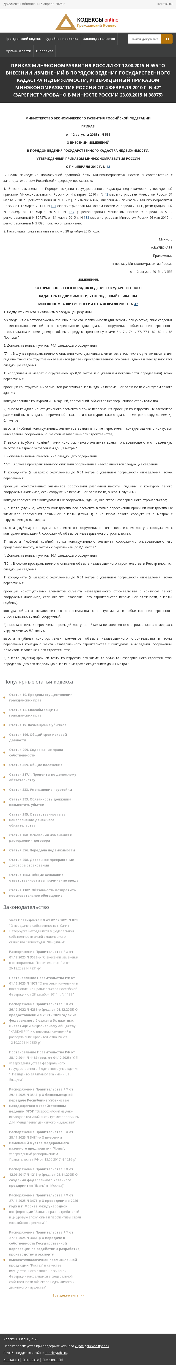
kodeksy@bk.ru (56, 1353)
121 (53, 206)
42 (108, 166)
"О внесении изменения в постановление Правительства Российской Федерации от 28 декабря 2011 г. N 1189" (43, 988)
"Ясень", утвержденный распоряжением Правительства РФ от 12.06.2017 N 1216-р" (43, 1148)
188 (86, 217)
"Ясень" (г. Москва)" (43, 1179)
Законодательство (99, 38)
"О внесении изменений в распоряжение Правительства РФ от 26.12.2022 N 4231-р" (44, 962)
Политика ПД (52, 1359)
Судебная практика (61, 38)
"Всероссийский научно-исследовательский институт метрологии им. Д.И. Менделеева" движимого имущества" (44, 1108)
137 (71, 212)
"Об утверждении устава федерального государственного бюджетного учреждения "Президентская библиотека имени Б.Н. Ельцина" (43, 1068)
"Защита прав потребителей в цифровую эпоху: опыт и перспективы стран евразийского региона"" (45, 1211)
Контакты (165, 4)
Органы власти (18, 51)
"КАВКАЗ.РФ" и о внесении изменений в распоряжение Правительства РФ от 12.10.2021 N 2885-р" (43, 1025)
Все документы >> (68, 1298)
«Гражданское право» (92, 1346)
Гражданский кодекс (23, 38)
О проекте (44, 51)
